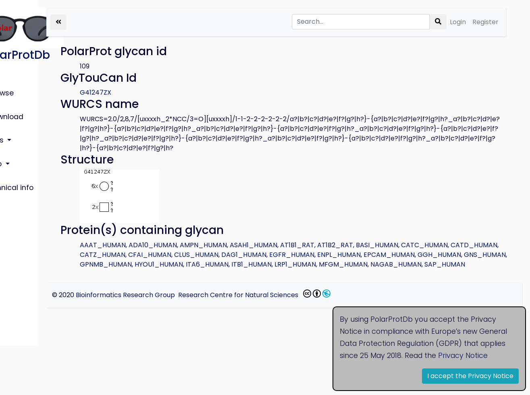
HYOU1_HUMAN (413, 264)
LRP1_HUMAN (206, 274)
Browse (21, 90)
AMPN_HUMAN (265, 245)
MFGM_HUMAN (254, 274)
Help (16, 146)
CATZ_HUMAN (264, 254)
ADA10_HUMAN (215, 245)
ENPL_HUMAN (164, 264)
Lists (17, 127)
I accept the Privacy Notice (470, 376)
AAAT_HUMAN (165, 245)
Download (26, 109)
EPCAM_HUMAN (214, 264)
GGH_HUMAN (264, 264)
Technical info (32, 165)
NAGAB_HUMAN (307, 274)
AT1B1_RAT (360, 245)
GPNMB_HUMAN (360, 264)
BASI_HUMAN (439, 245)
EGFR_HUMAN (453, 254)
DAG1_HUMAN (405, 254)
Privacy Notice (463, 355)
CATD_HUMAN (215, 254)
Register (485, 22)
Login (458, 22)
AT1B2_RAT (398, 245)
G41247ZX (158, 92)
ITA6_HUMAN (461, 264)
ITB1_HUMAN (162, 274)
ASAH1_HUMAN (316, 245)
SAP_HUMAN (355, 274)
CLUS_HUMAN (358, 254)
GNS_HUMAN (310, 264)
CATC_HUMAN (165, 254)
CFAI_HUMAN (311, 254)
